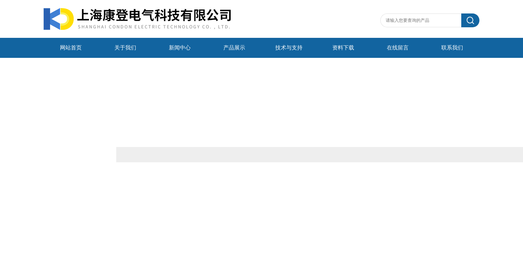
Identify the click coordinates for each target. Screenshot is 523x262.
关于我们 (125, 48)
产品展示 (234, 48)
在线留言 (398, 48)
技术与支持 (289, 48)
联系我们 (452, 48)
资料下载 (343, 48)
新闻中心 (180, 48)
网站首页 (71, 48)
